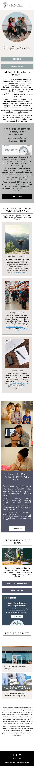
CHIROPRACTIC (17, 66)
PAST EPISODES (17, 590)
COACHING (17, 59)
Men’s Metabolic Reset (14, 327)
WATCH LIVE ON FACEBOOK (17, 583)
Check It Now (17, 196)
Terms (14, 758)
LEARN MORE (17, 528)
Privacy (20, 758)
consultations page (18, 272)
